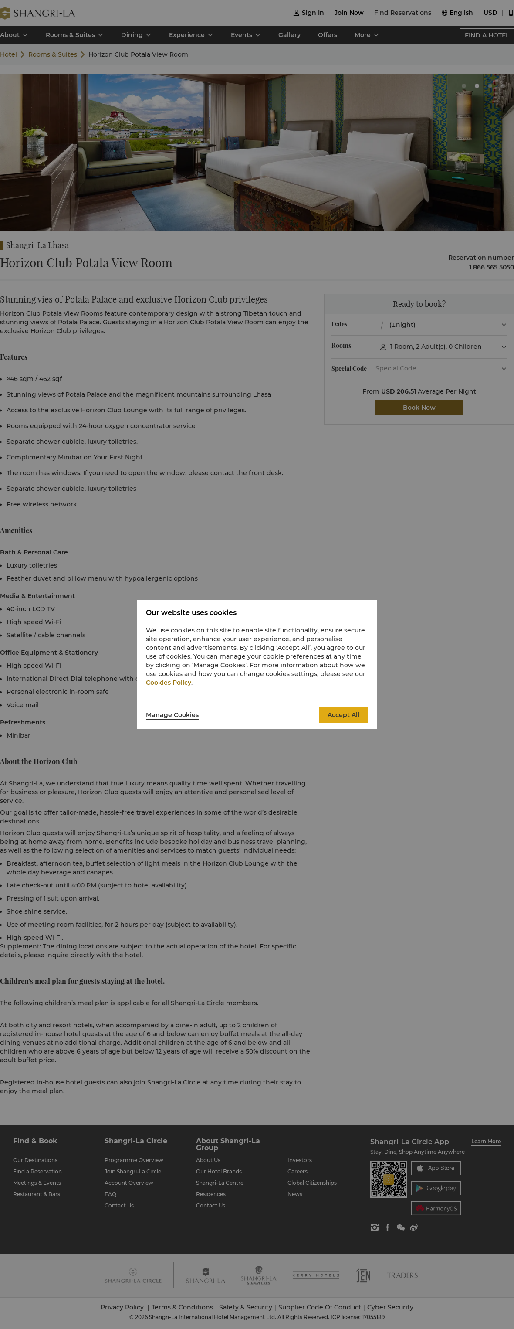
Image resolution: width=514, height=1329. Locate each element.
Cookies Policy (168, 683)
